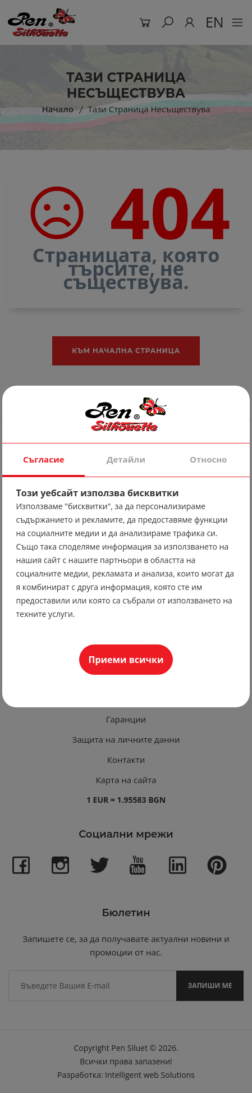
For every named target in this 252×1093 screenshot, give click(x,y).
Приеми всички (126, 659)
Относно (208, 459)
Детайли (126, 459)
